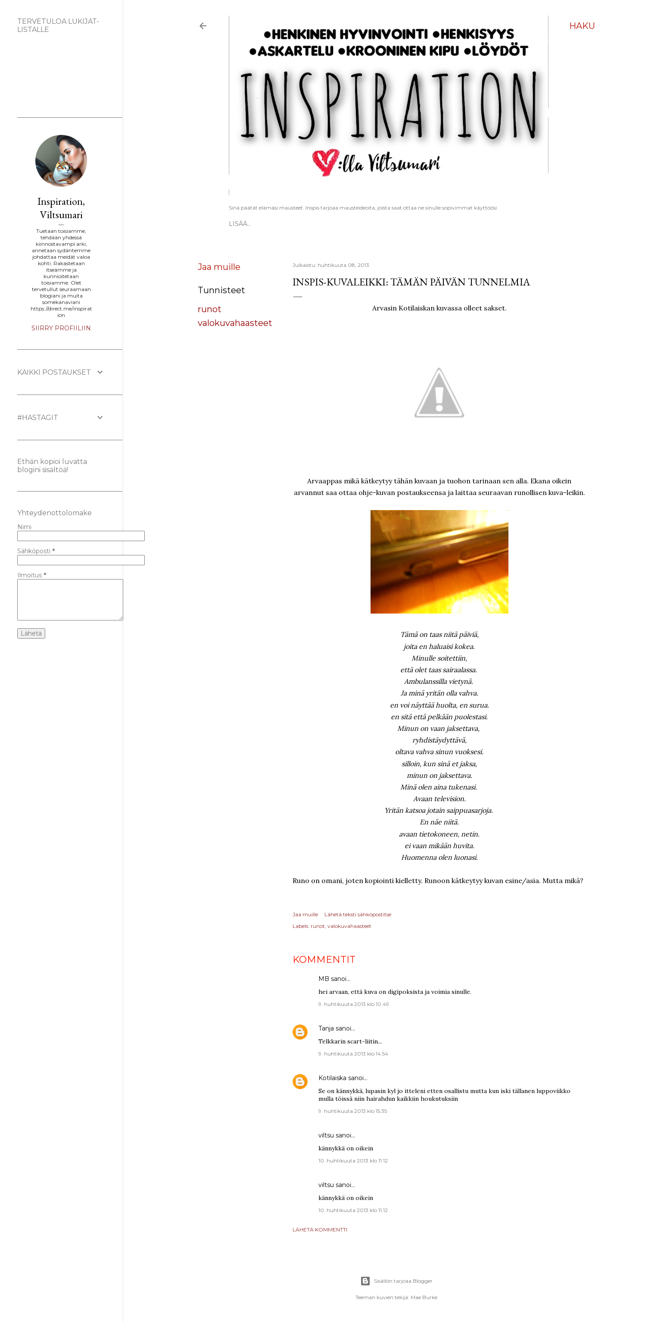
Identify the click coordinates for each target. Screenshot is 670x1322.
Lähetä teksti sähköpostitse (357, 914)
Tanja (326, 1028)
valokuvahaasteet (235, 323)
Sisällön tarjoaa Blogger (396, 1281)
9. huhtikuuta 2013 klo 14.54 (353, 1053)
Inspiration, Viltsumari (61, 207)
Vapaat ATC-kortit (326, 224)
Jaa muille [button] (219, 267)
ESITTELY (275, 224)
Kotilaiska (332, 1078)
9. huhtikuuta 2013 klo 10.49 (353, 1004)
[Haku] (582, 26)
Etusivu (242, 224)
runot (209, 309)
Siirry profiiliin (61, 328)
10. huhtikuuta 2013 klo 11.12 (353, 1160)
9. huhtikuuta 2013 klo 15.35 (352, 1111)
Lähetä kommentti (320, 1229)
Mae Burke (424, 1297)
